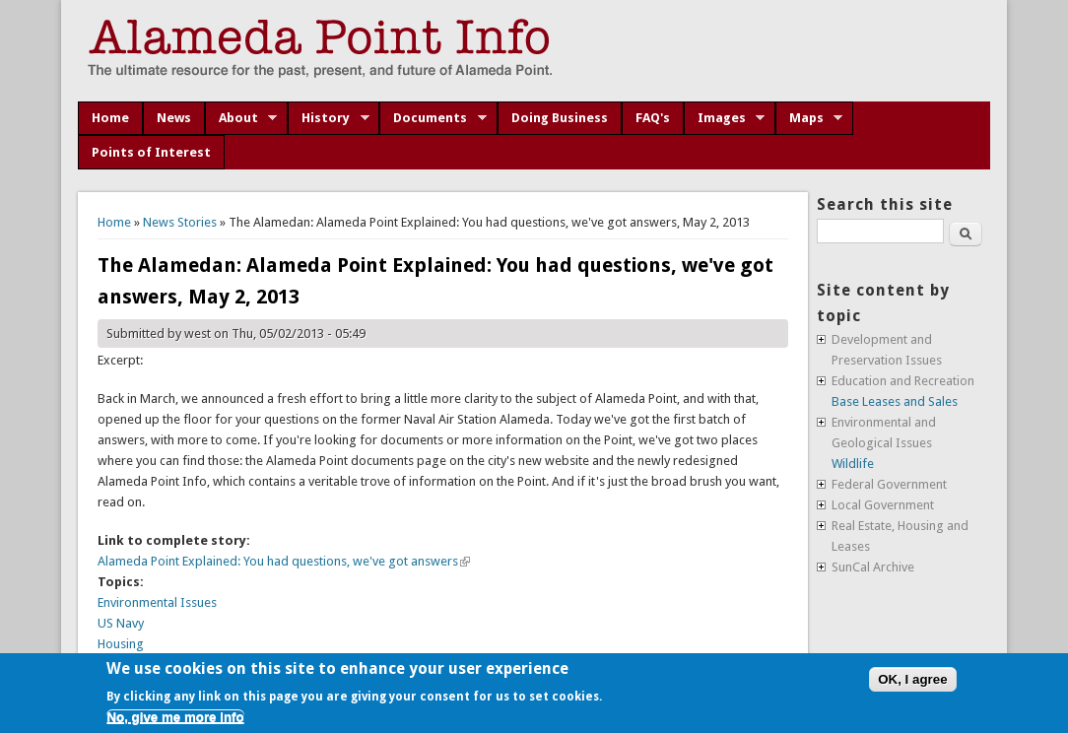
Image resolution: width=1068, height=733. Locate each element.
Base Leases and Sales (895, 401)
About (241, 118)
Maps (809, 118)
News (174, 117)
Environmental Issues (157, 602)
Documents (433, 118)
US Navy (121, 623)
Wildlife (853, 463)
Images (725, 118)
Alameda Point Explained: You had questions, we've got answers (284, 561)
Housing (121, 643)
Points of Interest (151, 152)
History (328, 118)
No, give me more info (174, 716)
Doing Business (559, 117)
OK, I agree (912, 679)
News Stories (180, 222)
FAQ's (652, 117)
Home (110, 117)
